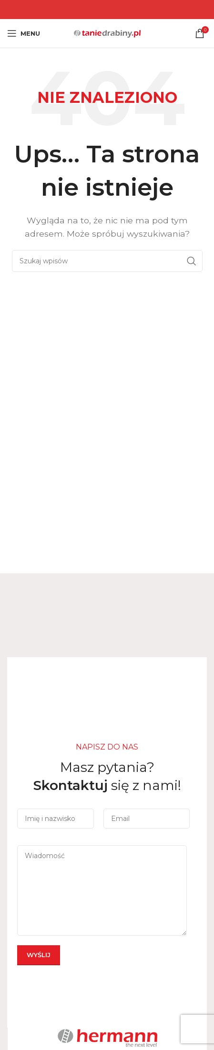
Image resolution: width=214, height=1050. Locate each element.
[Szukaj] (107, 261)
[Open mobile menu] (23, 33)
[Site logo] (107, 32)
